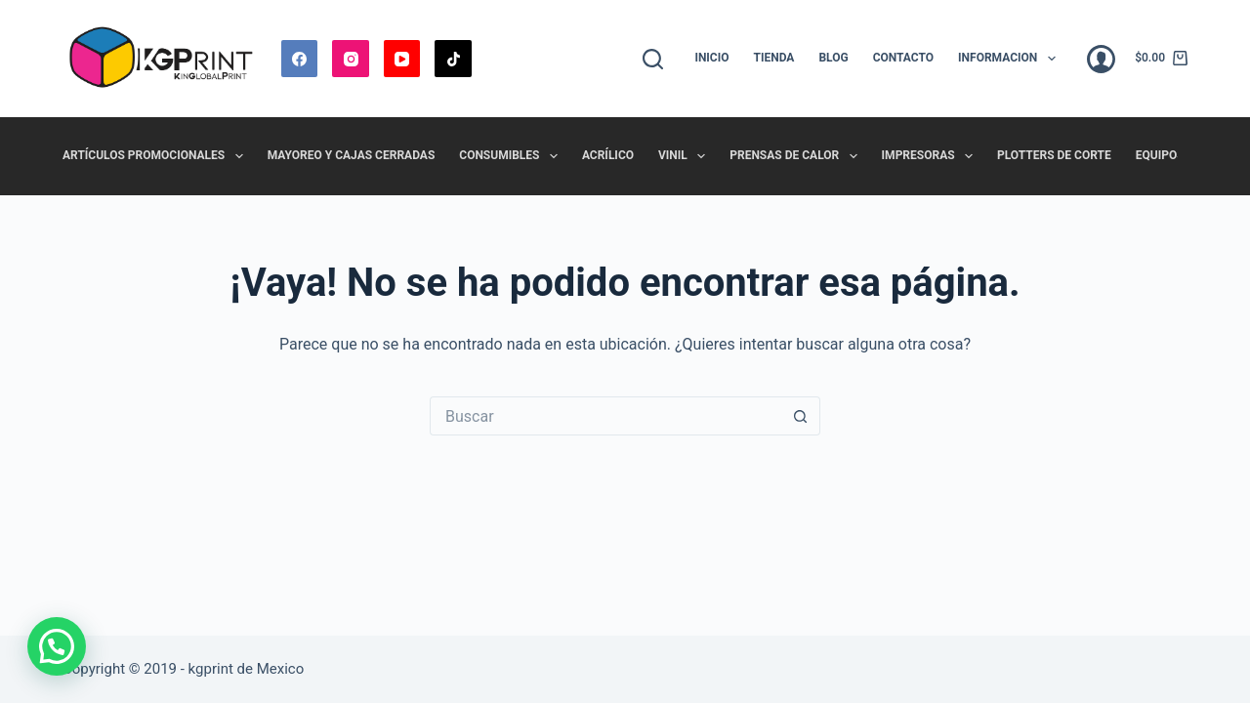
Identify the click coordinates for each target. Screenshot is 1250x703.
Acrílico (608, 155)
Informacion (1010, 58)
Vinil (685, 156)
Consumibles (512, 156)
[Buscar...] (605, 415)
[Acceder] (1101, 59)
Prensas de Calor (796, 156)
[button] (56, 646)
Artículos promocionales (156, 156)
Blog (833, 57)
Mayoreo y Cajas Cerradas (352, 155)
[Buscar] (653, 59)
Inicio (711, 57)
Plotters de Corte (1054, 155)
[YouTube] (402, 58)
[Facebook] (299, 58)
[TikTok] (453, 58)
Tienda (774, 57)
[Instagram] (350, 58)
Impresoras (931, 156)
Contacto (903, 57)
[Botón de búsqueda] (800, 415)
